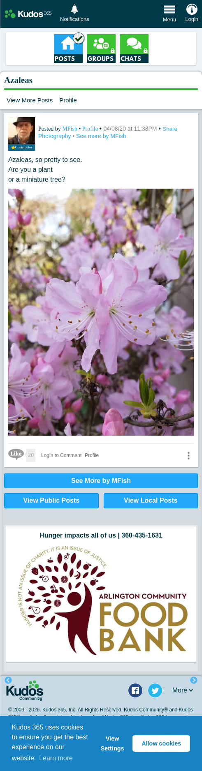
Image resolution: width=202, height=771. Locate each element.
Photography (55, 136)
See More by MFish (101, 480)
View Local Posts (150, 500)
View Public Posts (51, 500)
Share (170, 129)
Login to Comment (61, 455)
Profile (68, 100)
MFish (70, 129)
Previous (8, 680)
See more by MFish (101, 136)
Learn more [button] (56, 758)
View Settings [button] (112, 743)
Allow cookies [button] (161, 743)
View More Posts (30, 100)
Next (194, 680)
